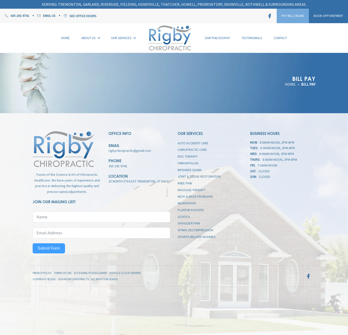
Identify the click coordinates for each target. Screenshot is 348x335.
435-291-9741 (118, 166)
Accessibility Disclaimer (90, 273)
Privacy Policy (42, 273)
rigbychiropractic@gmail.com (130, 150)
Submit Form (49, 248)
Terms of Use (63, 273)
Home (290, 84)
